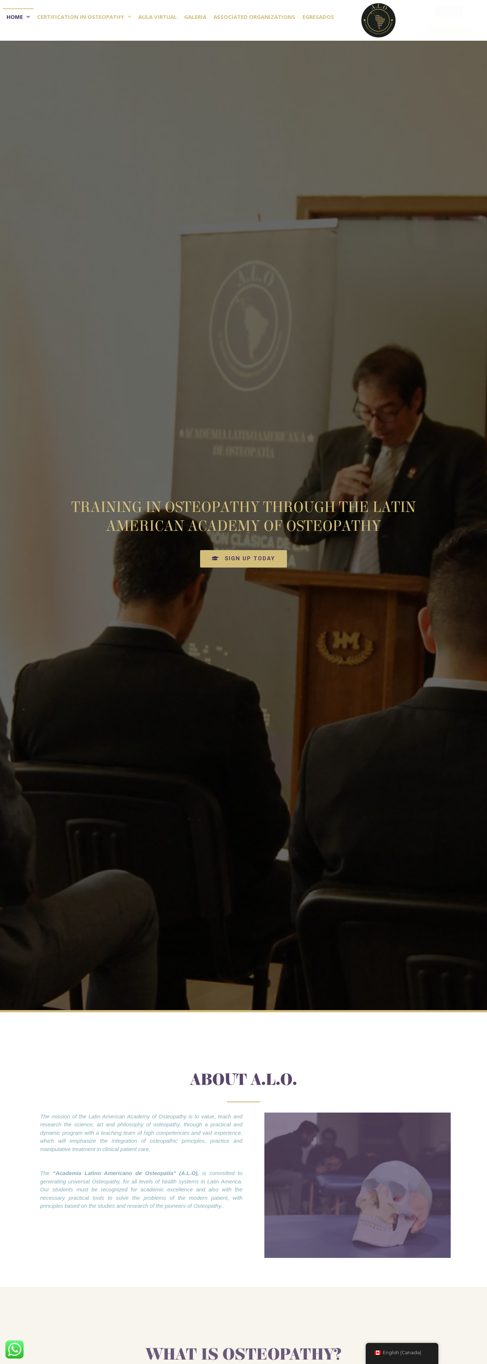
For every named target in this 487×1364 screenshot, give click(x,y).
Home (18, 17)
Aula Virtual (157, 16)
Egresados (318, 16)
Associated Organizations (254, 16)
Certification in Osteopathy (84, 17)
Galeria (195, 16)
